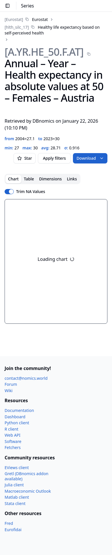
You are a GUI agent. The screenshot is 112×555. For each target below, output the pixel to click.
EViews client (17, 467)
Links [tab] (72, 179)
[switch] (9, 191)
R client (11, 429)
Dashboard (15, 416)
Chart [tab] (13, 179)
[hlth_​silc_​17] (17, 27)
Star (24, 158)
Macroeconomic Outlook (28, 491)
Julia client (14, 484)
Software (13, 441)
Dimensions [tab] (50, 179)
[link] (26, 19)
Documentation (19, 410)
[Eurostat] (14, 19)
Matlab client (17, 497)
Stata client (15, 503)
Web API (12, 435)
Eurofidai (13, 529)
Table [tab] (29, 179)
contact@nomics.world (26, 378)
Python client (17, 422)
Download (90, 158)
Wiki (9, 390)
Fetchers (13, 447)
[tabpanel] (56, 261)
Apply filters (54, 158)
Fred (9, 523)
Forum (11, 384)
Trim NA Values (30, 192)
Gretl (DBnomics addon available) (27, 476)
